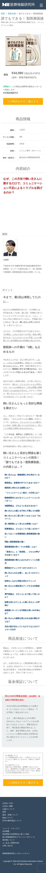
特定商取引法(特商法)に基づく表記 (15, 834)
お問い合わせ (7, 846)
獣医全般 (12, 14)
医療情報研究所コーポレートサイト (16, 853)
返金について (7, 818)
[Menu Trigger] (41, 5)
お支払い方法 (7, 803)
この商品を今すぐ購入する (23, 101)
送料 (4, 812)
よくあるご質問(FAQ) (10, 843)
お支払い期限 (7, 806)
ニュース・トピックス (11, 828)
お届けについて (8, 809)
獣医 (3, 14)
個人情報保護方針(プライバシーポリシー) (18, 837)
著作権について (8, 840)
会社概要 (5, 831)
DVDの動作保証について (12, 821)
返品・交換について (10, 815)
